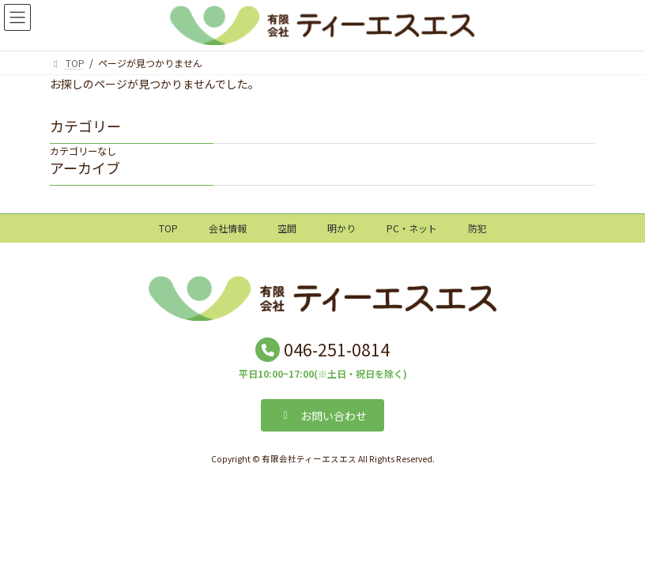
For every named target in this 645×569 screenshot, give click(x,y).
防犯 (477, 228)
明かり (341, 228)
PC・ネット (412, 228)
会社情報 (228, 228)
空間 (286, 228)
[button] (322, 415)
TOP (168, 228)
